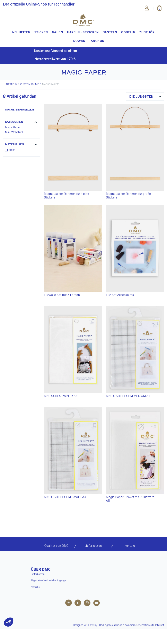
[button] (21, 122)
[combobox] (145, 96)
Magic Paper (13, 127)
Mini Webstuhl (14, 132)
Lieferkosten (38, 574)
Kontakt (35, 587)
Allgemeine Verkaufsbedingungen (49, 580)
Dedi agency (106, 625)
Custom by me (29, 84)
